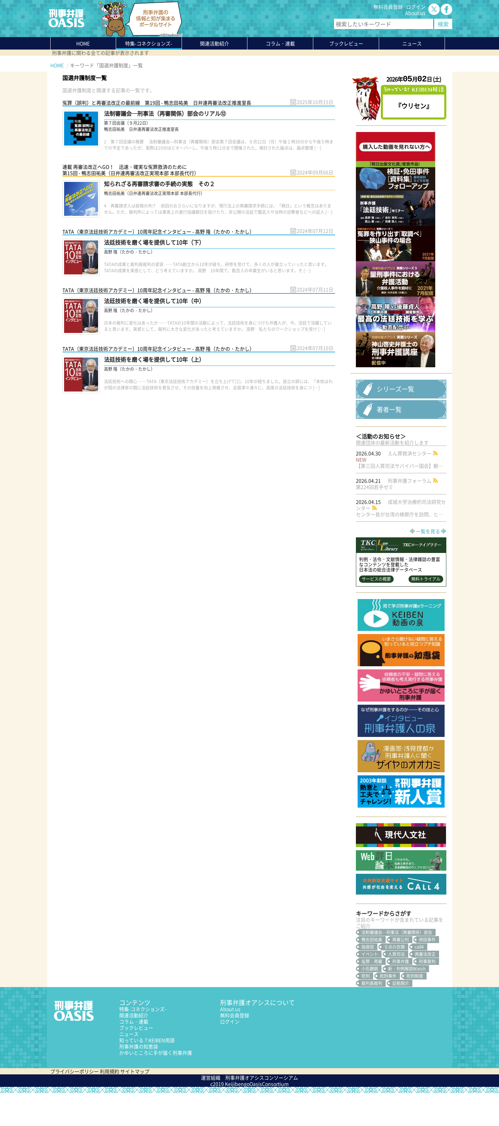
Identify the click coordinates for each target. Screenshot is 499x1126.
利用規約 (109, 1104)
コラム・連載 (133, 1054)
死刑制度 (414, 1009)
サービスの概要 (376, 612)
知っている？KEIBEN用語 (147, 1073)
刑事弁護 (400, 994)
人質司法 (396, 987)
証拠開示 (400, 1016)
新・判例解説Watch (407, 1002)
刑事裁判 (427, 994)
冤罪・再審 (371, 994)
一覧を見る (428, 564)
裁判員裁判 (371, 1016)
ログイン (416, 6)
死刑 (365, 1009)
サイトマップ (134, 1104)
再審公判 (400, 972)
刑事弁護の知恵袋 (138, 1079)
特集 (148, 43)
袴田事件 (427, 972)
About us (415, 12)
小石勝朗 (369, 1002)
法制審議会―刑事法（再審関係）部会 (396, 965)
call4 (419, 980)
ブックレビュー (346, 43)
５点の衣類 (394, 980)
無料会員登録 (388, 6)
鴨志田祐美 (371, 972)
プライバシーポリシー (74, 1104)
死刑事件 (388, 1009)
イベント (369, 987)
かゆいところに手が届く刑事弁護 (155, 1085)
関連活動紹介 (214, 43)
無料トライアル (425, 612)
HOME (83, 43)
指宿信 (367, 980)
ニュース (129, 1066)
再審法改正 (425, 987)
